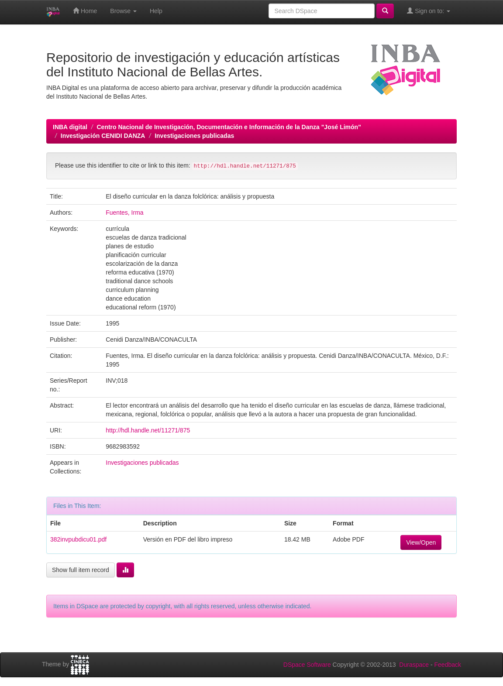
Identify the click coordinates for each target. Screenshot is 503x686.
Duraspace (414, 664)
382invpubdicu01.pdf (78, 539)
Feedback (447, 664)
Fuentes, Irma (124, 212)
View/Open (421, 542)
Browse (123, 10)
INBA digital (70, 126)
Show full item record (80, 569)
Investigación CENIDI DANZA (103, 135)
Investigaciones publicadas (194, 135)
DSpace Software (307, 664)
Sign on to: (428, 10)
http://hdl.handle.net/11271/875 (148, 430)
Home (85, 10)
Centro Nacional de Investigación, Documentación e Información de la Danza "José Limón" (228, 126)
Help (156, 10)
